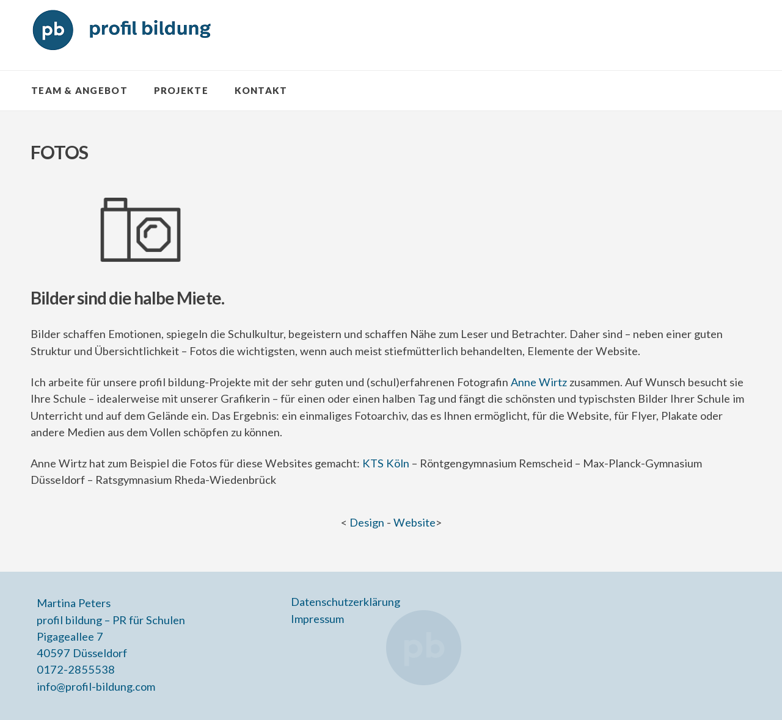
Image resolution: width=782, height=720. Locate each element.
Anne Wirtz (539, 382)
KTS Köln (385, 463)
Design (366, 522)
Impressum (317, 618)
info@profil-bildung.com (96, 686)
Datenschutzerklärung (345, 601)
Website (414, 522)
